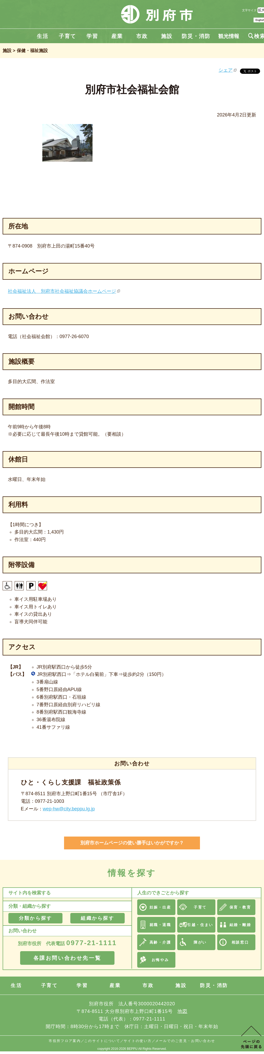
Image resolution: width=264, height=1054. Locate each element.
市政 (142, 36)
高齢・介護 (160, 942)
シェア (226, 70)
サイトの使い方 (138, 1041)
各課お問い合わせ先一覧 (67, 958)
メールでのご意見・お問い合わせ (185, 1041)
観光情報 (228, 36)
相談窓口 (240, 942)
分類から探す (35, 918)
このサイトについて (102, 1041)
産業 (117, 36)
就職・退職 (160, 925)
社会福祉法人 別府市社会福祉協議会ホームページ (62, 291)
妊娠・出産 (160, 907)
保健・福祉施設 (32, 50)
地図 (182, 1011)
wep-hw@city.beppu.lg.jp (69, 808)
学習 (92, 36)
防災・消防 (196, 36)
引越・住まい (200, 925)
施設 (167, 36)
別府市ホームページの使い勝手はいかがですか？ (132, 842)
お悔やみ (160, 960)
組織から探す (97, 918)
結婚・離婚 (240, 925)
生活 (42, 36)
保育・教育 (240, 907)
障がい (200, 942)
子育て (67, 36)
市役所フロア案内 (65, 1041)
